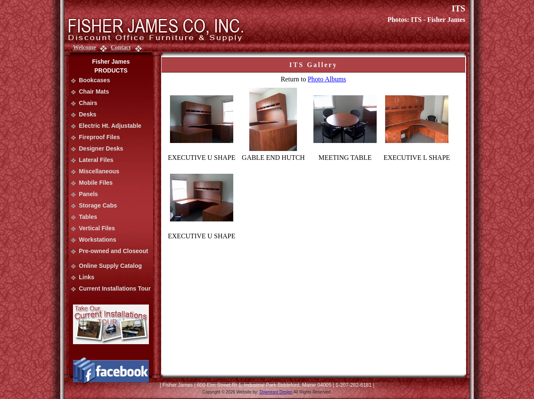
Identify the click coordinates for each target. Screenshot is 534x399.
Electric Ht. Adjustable (110, 125)
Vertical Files (97, 228)
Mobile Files (96, 182)
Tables (88, 216)
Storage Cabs (98, 205)
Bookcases (94, 80)
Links (86, 277)
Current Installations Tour (115, 288)
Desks (87, 114)
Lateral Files (96, 159)
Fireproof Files (99, 137)
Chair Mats (94, 91)
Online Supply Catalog (110, 265)
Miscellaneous (99, 171)
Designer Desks (101, 148)
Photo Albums (326, 79)
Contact (120, 47)
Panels (88, 194)
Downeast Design (275, 392)
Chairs (88, 103)
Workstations (97, 239)
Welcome (84, 47)
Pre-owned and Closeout (113, 251)
